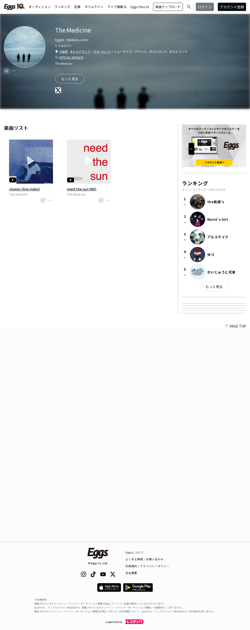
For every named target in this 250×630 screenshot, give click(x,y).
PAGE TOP (235, 538)
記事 (77, 6)
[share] (7, 71)
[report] (14, 71)
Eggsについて (134, 552)
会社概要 (131, 573)
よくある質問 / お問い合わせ (144, 559)
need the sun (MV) (81, 189)
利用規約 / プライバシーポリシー (147, 566)
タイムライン (93, 6)
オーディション (40, 6)
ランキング (62, 6)
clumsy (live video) (24, 189)
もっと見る (214, 286)
